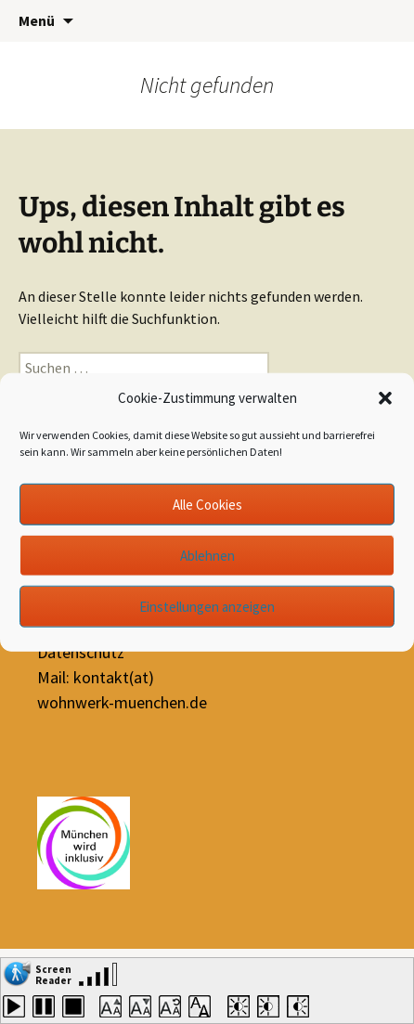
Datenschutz (80, 652)
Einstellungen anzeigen (207, 606)
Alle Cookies (207, 503)
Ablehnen (207, 555)
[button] (385, 398)
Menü (37, 20)
